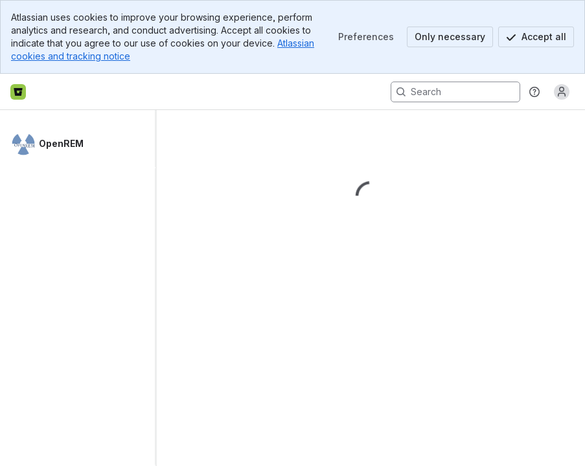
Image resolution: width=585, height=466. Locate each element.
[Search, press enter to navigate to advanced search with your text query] (455, 92)
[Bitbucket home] (18, 92)
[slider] (160, 288)
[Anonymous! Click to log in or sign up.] (561, 92)
